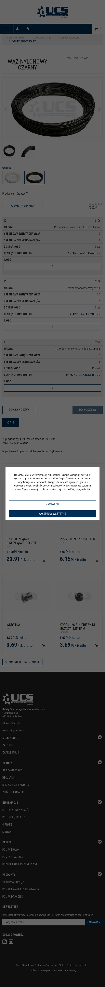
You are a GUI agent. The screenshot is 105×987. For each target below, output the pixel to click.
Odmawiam (52, 503)
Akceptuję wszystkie (52, 513)
